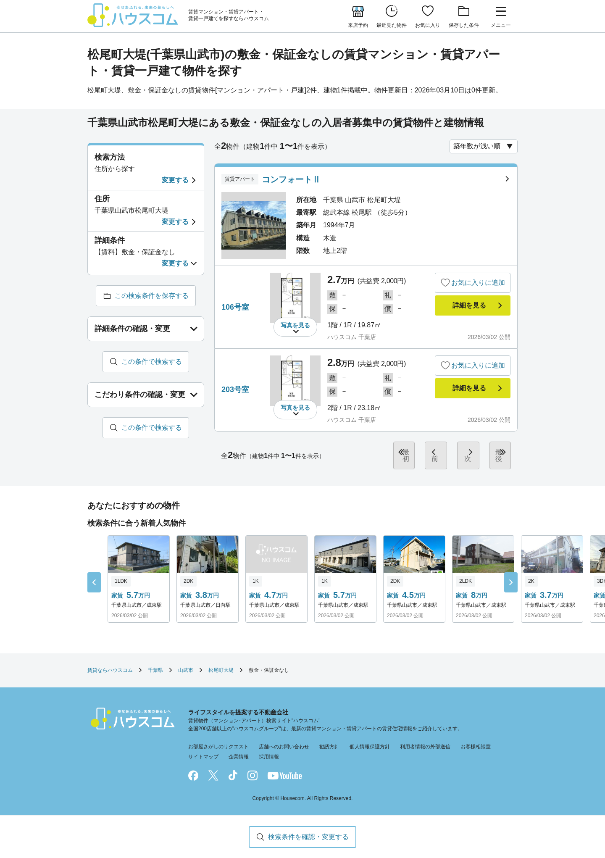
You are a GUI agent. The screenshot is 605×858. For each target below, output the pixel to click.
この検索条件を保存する (152, 295)
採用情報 (269, 750)
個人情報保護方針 (370, 740)
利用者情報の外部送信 (425, 740)
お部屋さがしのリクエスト (218, 740)
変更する (175, 180)
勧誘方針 (329, 740)
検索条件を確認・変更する (308, 836)
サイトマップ (203, 750)
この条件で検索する (151, 361)
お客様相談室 (475, 740)
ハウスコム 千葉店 (351, 337)
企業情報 (239, 750)
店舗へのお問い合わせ (284, 740)
